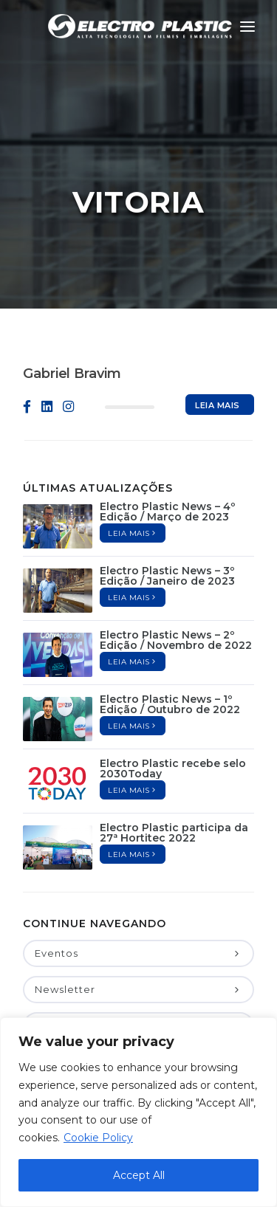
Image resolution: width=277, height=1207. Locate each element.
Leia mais (217, 335)
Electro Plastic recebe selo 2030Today (173, 696)
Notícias (138, 953)
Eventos (138, 881)
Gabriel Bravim (72, 301)
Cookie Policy (98, 1137)
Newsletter (138, 917)
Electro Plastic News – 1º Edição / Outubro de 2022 (170, 632)
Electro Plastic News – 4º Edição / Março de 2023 (168, 439)
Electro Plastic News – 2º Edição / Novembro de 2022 (176, 567)
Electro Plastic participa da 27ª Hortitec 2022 (174, 760)
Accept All (139, 1175)
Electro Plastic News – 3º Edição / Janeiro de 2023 (167, 503)
